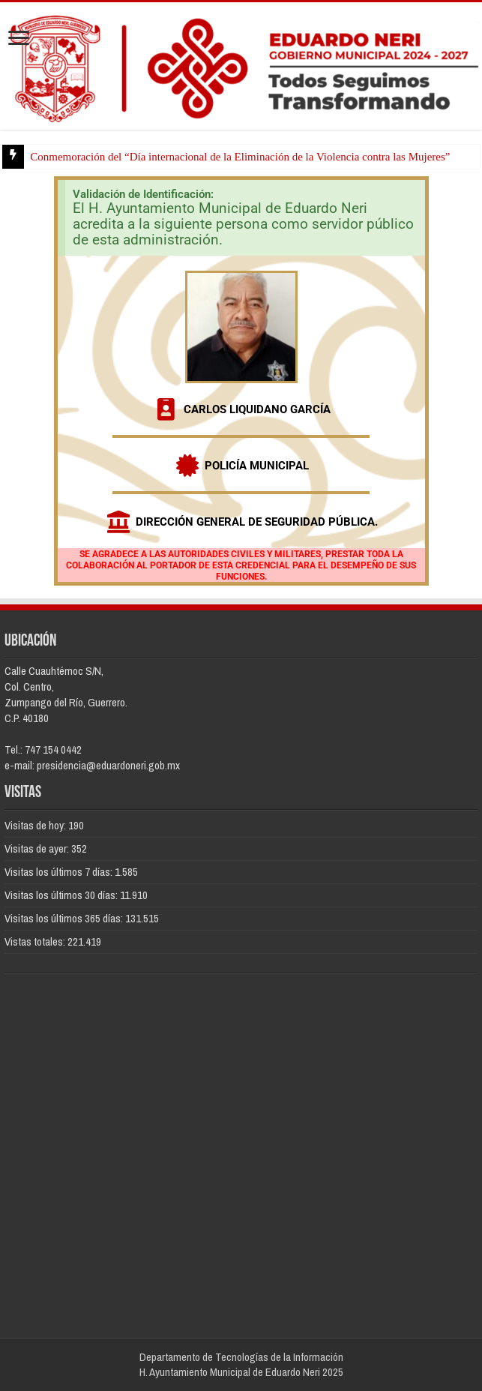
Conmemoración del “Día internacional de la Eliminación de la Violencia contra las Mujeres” (240, 157)
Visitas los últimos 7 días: (59, 872)
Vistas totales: (35, 941)
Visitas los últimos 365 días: (64, 918)
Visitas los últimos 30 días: (62, 895)
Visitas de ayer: (37, 848)
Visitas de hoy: (36, 825)
